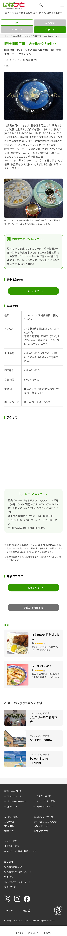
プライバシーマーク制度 (15, 910)
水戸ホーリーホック (16, 801)
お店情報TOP (19, 36)
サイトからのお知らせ (45, 821)
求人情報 (9, 826)
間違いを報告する (33, 607)
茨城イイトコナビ (15, 796)
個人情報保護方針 (13, 866)
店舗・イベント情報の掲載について (20, 851)
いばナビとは (41, 826)
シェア (7, 65)
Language (53, 4)
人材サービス (10, 841)
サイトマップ (10, 886)
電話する (47, 932)
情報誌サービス (11, 846)
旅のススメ (12, 806)
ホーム (7, 36)
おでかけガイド (44, 795)
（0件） (34, 60)
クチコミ (19, 932)
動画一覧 (9, 830)
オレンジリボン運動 (46, 801)
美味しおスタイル (45, 806)
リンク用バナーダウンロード (17, 881)
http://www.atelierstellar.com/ (26, 527)
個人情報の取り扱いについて (18, 871)
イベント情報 (11, 817)
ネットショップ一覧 (44, 817)
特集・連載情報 (12, 791)
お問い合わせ (41, 830)
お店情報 (9, 821)
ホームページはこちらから (38, 402)
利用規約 (8, 876)
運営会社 (8, 861)
